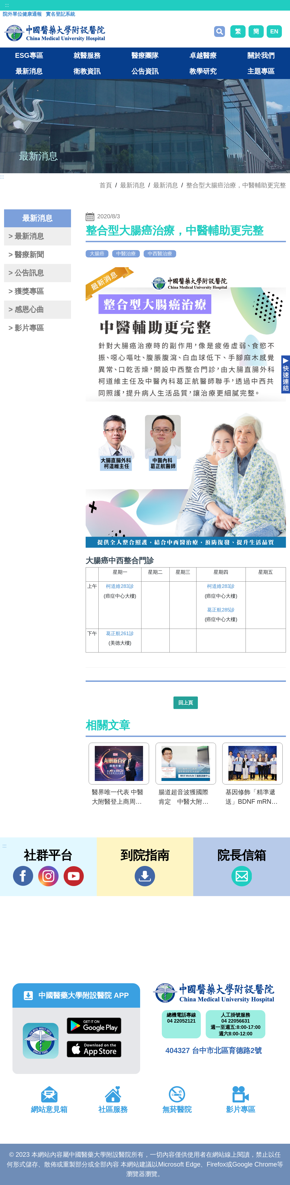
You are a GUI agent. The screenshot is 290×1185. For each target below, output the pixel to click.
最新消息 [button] (29, 71)
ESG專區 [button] (29, 55)
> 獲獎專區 (26, 291)
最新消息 (165, 185)
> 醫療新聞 (26, 255)
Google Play (94, 1025)
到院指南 (145, 876)
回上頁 (185, 702)
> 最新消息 (26, 236)
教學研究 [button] (203, 71)
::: (7, 5)
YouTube (73, 876)
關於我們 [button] (261, 55)
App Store (94, 1049)
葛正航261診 (120, 633)
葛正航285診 (221, 610)
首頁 (105, 185)
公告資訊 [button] (145, 71)
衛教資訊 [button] (87, 71)
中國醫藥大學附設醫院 (213, 993)
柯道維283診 (120, 586)
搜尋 (219, 31)
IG (48, 876)
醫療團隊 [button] (145, 55)
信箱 (241, 876)
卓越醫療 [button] (203, 55)
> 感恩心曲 (26, 309)
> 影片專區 (26, 328)
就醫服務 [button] (87, 55)
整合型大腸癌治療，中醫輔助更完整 (236, 185)
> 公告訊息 (26, 273)
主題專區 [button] (261, 71)
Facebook (23, 876)
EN (274, 31)
